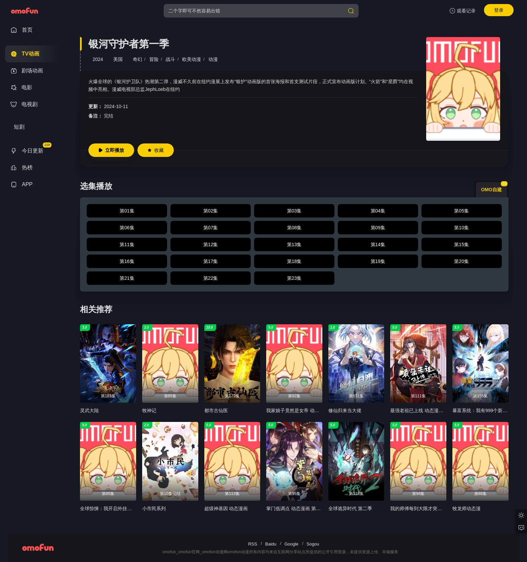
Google (291, 544)
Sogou (313, 544)
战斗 (170, 59)
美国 (118, 59)
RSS (252, 544)
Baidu (270, 544)
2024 (97, 59)
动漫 (213, 59)
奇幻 (137, 59)
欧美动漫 (191, 59)
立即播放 (111, 150)
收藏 (156, 150)
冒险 (154, 59)
